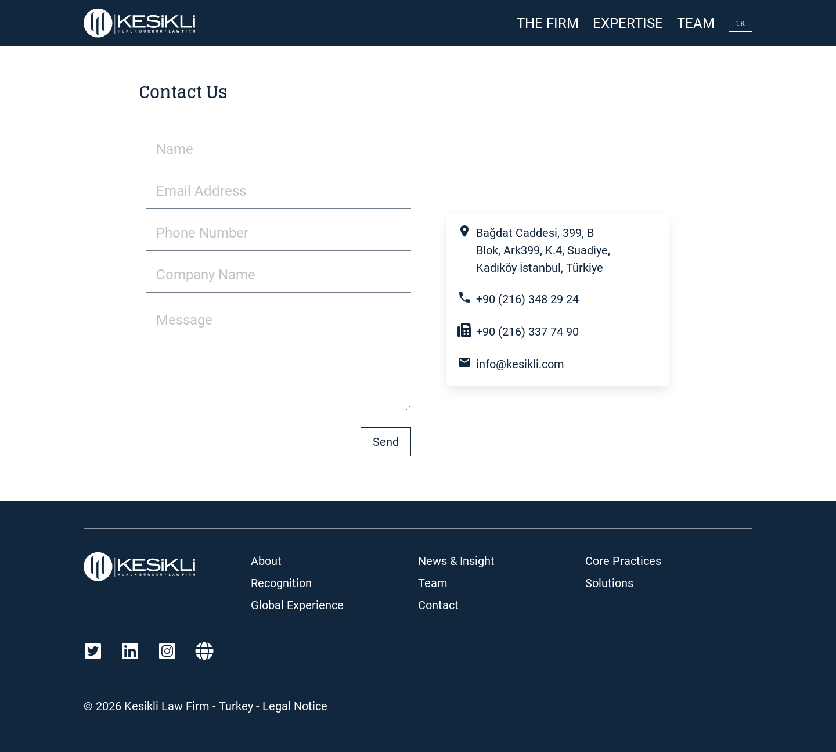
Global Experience (297, 605)
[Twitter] (93, 651)
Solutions (609, 583)
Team (696, 23)
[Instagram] (167, 651)
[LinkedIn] (130, 651)
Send (386, 442)
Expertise (628, 23)
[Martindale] (204, 651)
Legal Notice (294, 706)
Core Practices (623, 561)
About (266, 561)
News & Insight (456, 561)
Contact (438, 605)
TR (740, 23)
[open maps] (564, 250)
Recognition (281, 583)
